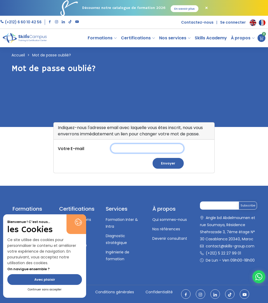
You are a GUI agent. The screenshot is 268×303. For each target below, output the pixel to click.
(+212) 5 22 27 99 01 (223, 253)
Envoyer (168, 163)
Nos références (166, 229)
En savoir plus (184, 9)
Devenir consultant (169, 238)
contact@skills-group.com (230, 246)
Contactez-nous (197, 22)
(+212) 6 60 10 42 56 (23, 22)
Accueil (18, 55)
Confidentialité (159, 292)
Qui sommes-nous (169, 219)
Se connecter (233, 22)
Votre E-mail (71, 149)
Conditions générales (114, 292)
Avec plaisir (44, 279)
